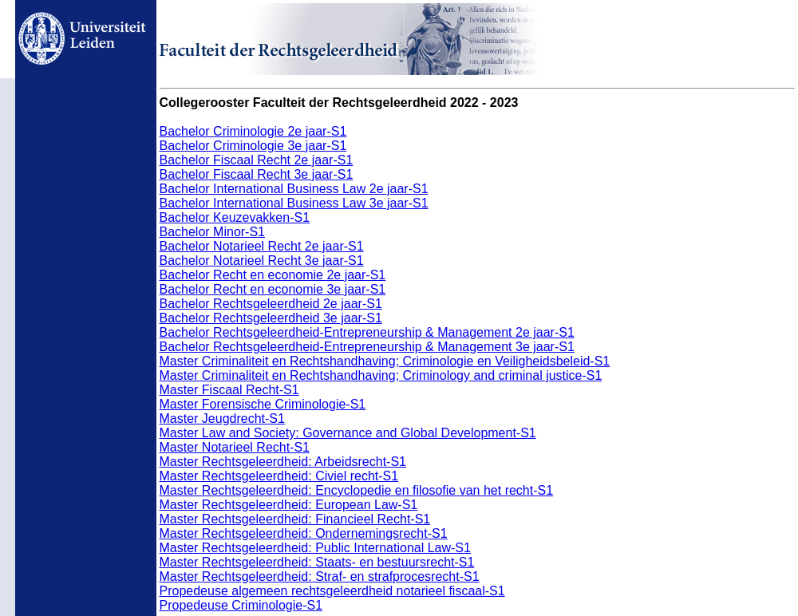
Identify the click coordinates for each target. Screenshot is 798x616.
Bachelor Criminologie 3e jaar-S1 (253, 145)
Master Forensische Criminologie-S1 (263, 404)
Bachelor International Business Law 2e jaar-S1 (294, 188)
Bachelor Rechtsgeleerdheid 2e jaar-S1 (271, 303)
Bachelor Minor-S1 (213, 232)
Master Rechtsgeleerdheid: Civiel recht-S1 (279, 476)
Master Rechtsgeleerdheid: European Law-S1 (289, 504)
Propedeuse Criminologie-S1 (241, 605)
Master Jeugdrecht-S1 (222, 418)
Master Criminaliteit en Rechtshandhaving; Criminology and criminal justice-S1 (381, 375)
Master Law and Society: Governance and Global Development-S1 (348, 433)
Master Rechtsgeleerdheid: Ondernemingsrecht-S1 (304, 533)
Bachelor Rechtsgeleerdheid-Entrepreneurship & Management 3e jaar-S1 (367, 346)
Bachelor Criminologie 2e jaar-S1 (253, 131)
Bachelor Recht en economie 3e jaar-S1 (273, 289)
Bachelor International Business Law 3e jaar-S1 (294, 203)
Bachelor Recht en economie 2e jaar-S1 (273, 275)
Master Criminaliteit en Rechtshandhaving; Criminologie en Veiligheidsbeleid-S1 (385, 361)
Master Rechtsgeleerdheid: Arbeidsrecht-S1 (283, 461)
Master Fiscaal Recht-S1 (229, 390)
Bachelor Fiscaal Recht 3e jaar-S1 (257, 174)
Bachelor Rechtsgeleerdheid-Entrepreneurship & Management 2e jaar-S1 (367, 332)
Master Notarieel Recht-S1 (235, 447)
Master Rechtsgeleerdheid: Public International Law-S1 (315, 548)
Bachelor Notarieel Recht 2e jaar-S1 (262, 246)
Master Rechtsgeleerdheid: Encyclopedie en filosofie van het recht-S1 (357, 490)
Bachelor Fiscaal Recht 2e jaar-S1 (257, 160)
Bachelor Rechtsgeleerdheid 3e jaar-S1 (271, 318)
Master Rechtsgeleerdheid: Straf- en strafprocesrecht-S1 (320, 576)
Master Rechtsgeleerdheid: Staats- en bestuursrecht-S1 (317, 562)
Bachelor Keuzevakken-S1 (235, 217)
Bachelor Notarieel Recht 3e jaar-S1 (262, 260)
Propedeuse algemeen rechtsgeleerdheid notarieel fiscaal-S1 (332, 591)
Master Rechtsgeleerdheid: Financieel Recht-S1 (295, 519)
